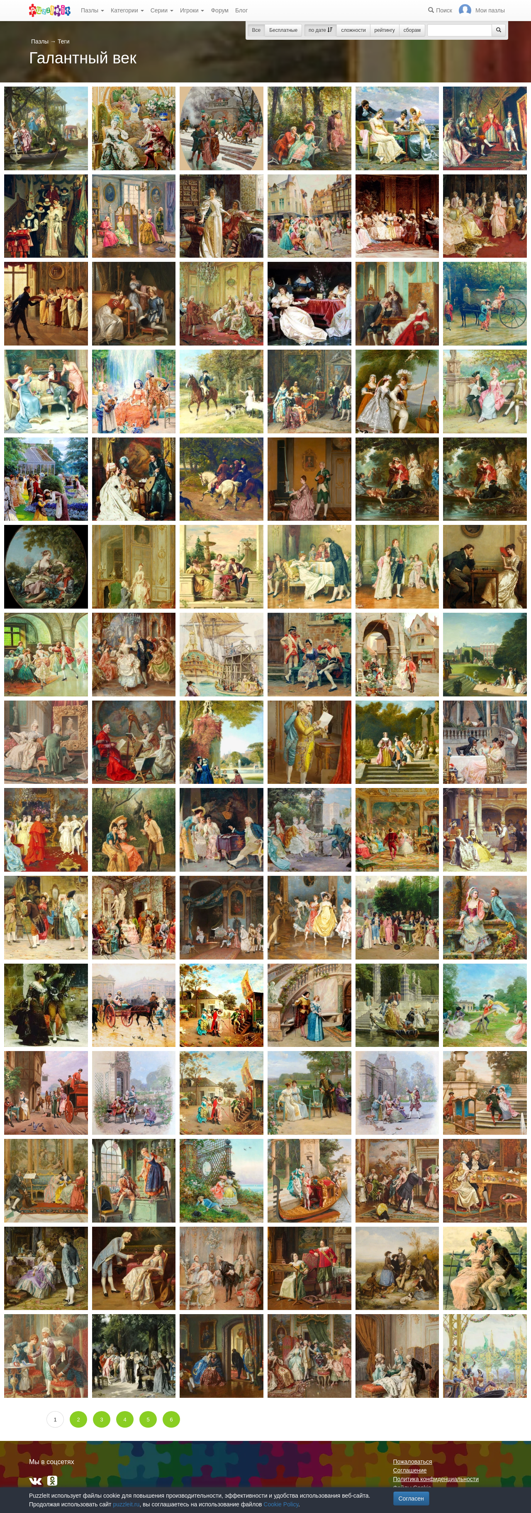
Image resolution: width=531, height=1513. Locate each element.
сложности (353, 30)
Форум (220, 10)
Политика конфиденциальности (436, 1479)
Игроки (192, 10)
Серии (162, 10)
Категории (127, 10)
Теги (63, 41)
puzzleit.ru (126, 1504)
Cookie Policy (280, 1504)
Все (256, 30)
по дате (320, 30)
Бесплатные (283, 30)
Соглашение (410, 1470)
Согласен (411, 1498)
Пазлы (92, 10)
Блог (241, 10)
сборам (412, 30)
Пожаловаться (412, 1461)
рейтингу (385, 30)
